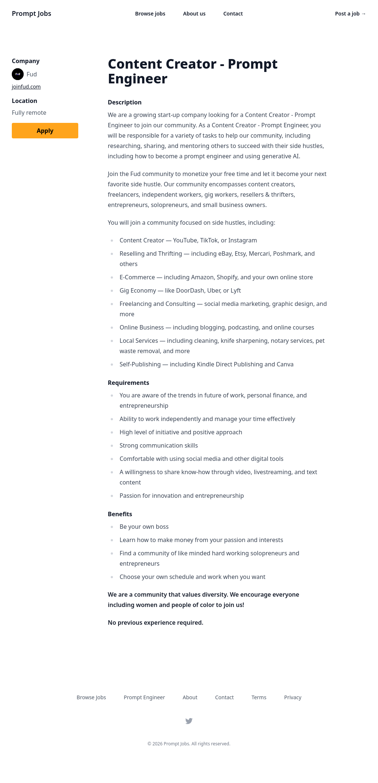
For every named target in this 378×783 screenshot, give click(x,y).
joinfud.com (26, 86)
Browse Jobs (91, 697)
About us (194, 13)
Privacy (293, 697)
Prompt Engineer (144, 697)
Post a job (350, 13)
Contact (233, 13)
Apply (45, 131)
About (190, 697)
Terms (258, 697)
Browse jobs (150, 13)
